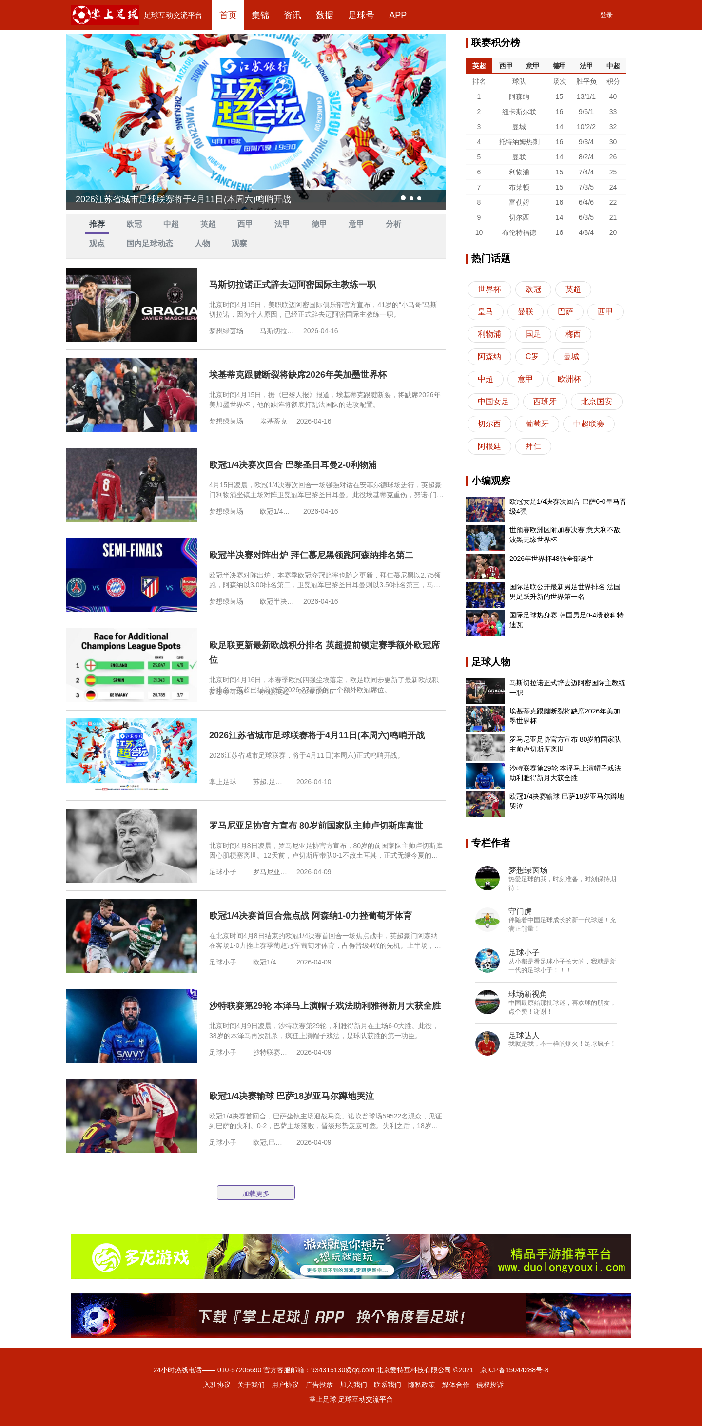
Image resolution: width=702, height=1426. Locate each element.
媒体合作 (455, 1384)
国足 (533, 334)
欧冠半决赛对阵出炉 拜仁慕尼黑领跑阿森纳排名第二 (311, 555)
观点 (97, 243)
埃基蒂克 (273, 421)
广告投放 (319, 1384)
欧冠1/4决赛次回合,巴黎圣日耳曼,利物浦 (277, 511)
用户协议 (285, 1384)
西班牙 (545, 401)
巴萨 (565, 312)
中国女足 (493, 401)
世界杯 (489, 289)
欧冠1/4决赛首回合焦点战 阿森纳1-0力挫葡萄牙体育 (310, 916)
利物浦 (489, 334)
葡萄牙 (537, 424)
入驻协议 (217, 1384)
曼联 (525, 312)
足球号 (361, 15)
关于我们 (251, 1384)
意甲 (356, 224)
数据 (324, 15)
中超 (171, 224)
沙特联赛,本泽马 (270, 1052)
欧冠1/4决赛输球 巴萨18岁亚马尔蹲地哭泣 (291, 1096)
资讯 (292, 15)
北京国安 (596, 401)
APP (398, 15)
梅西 (573, 334)
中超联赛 (588, 424)
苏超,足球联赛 (270, 782)
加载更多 (256, 1193)
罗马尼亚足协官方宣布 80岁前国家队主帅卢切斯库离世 (316, 825)
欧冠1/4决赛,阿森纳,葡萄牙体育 (270, 962)
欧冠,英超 (274, 691)
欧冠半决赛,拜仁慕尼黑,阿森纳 (277, 601)
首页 (228, 15)
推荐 (97, 224)
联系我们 (387, 1384)
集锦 (260, 15)
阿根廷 (489, 446)
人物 (202, 243)
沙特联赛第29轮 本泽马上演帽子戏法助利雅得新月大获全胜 (325, 1006)
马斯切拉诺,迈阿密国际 (277, 331)
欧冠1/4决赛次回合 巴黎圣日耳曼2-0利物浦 (293, 465)
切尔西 (489, 424)
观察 (239, 243)
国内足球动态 (149, 243)
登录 (606, 15)
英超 (208, 224)
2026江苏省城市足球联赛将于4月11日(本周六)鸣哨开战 (317, 735)
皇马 (485, 312)
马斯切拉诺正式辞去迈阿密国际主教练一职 (292, 284)
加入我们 (353, 1384)
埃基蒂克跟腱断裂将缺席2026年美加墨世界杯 (298, 375)
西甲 (245, 224)
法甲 (282, 224)
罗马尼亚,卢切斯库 (270, 872)
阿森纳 (489, 356)
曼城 (571, 356)
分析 (393, 224)
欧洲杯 (569, 379)
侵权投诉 (490, 1384)
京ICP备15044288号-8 (514, 1370)
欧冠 (134, 224)
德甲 (319, 224)
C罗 (532, 356)
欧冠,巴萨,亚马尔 (270, 1142)
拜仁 (533, 446)
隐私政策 (421, 1384)
